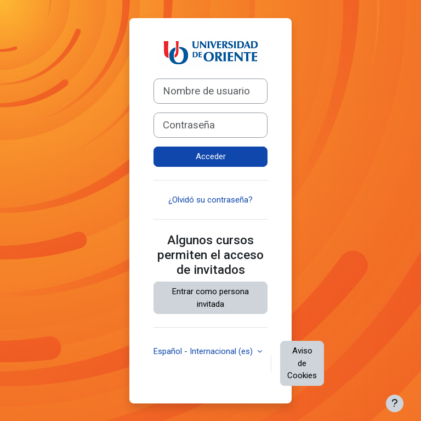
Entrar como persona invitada (210, 298)
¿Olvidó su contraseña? (210, 200)
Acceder (211, 156)
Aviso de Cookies (302, 363)
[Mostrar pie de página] (394, 403)
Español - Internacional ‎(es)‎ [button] (204, 351)
